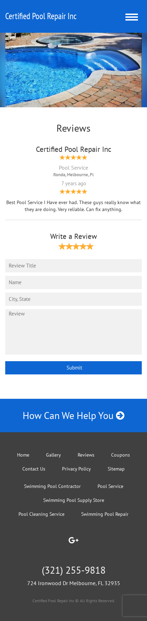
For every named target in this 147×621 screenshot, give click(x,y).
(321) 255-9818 (74, 570)
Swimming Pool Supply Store (73, 500)
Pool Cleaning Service (41, 514)
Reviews (86, 455)
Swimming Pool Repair (105, 514)
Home (23, 455)
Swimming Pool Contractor (52, 486)
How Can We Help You (73, 415)
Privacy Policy (76, 469)
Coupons (120, 455)
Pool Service (110, 486)
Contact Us (33, 469)
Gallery (53, 455)
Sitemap (116, 469)
